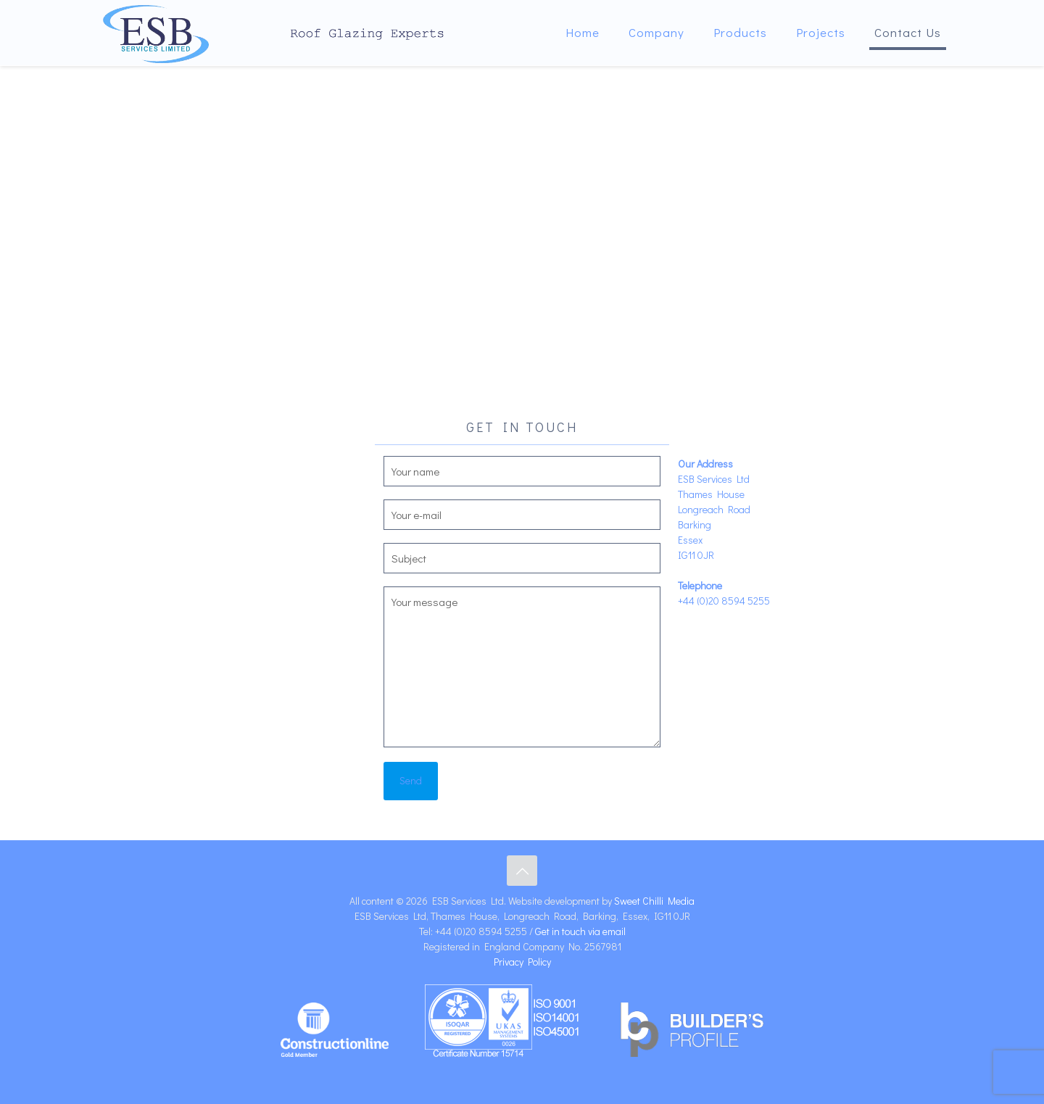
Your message (522, 666)
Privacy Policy (522, 961)
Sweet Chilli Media (654, 901)
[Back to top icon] (522, 870)
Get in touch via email (580, 931)
